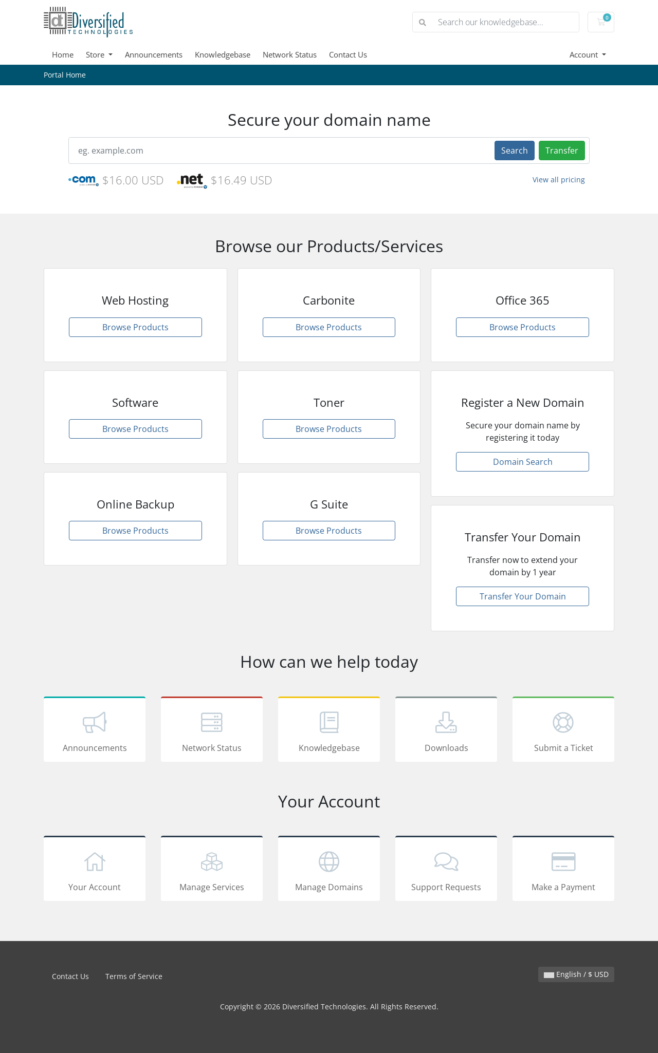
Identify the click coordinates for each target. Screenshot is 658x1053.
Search (514, 150)
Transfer (561, 150)
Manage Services (212, 870)
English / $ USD (576, 974)
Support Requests (446, 870)
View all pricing (559, 179)
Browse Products (135, 327)
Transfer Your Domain (523, 596)
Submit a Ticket (563, 731)
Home (63, 54)
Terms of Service (133, 976)
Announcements (153, 54)
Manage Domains (329, 870)
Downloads (446, 731)
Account (585, 54)
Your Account (94, 870)
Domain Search (523, 461)
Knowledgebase (222, 54)
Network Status (290, 54)
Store (96, 54)
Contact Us (348, 54)
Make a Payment (563, 870)
